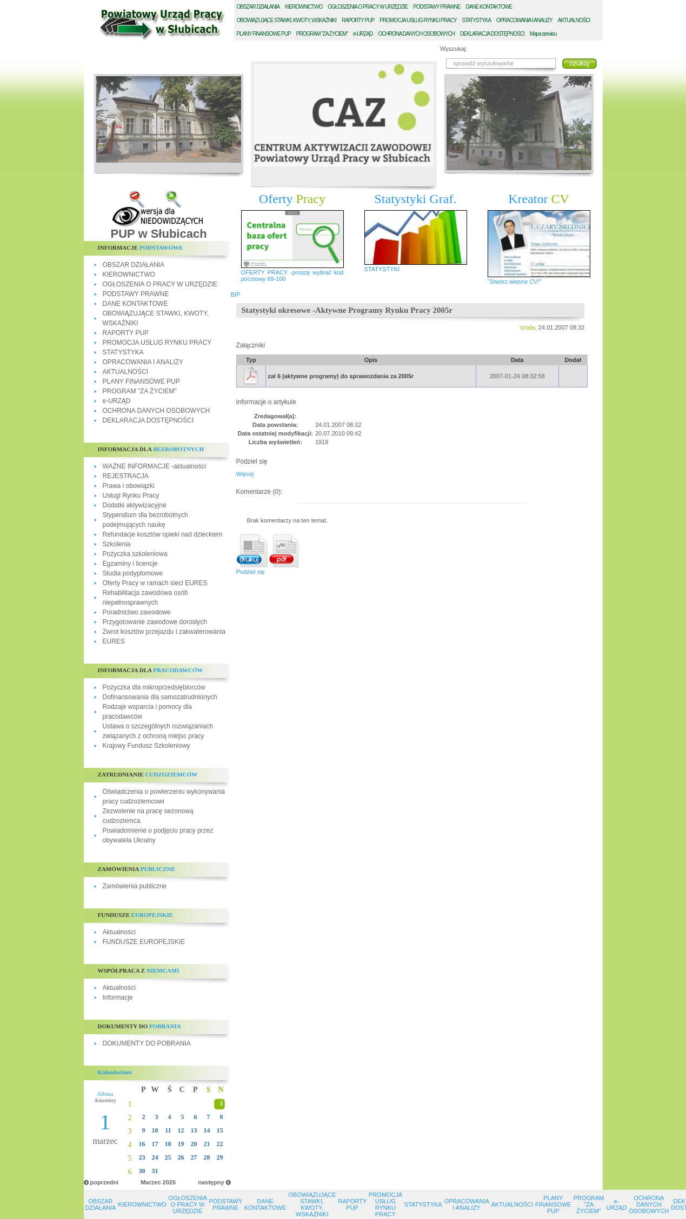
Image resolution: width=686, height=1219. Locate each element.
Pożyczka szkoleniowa (135, 554)
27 (194, 1157)
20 (194, 1144)
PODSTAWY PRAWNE (136, 294)
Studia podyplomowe (133, 573)
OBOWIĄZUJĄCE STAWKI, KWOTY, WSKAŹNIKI (312, 1204)
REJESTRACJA (126, 476)
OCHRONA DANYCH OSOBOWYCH (156, 410)
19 (181, 1144)
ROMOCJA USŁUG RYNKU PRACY (417, 20)
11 (168, 1130)
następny (211, 1182)
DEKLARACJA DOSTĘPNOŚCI (148, 420)
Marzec (151, 1182)
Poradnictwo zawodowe (137, 612)
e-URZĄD (117, 401)
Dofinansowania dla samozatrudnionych (160, 697)
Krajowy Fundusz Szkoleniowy (146, 745)
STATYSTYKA (123, 352)
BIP (236, 294)
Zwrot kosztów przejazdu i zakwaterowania (164, 631)
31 (155, 1171)
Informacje (118, 997)
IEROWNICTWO (303, 7)
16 (142, 1144)
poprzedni (104, 1182)
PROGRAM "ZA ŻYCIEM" (140, 391)
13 (194, 1130)
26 (181, 1157)
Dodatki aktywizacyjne (134, 505)
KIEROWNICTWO (129, 274)
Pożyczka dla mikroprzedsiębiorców (154, 687)
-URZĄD (362, 34)
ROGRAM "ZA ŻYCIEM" (322, 34)
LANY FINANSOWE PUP (264, 34)
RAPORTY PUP (126, 333)
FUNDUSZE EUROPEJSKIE (144, 942)
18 (168, 1144)
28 (207, 1157)
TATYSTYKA (476, 20)
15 (220, 1130)
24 (155, 1157)
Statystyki (416, 199)
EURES (114, 641)
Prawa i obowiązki (129, 486)
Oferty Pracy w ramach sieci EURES (155, 583)
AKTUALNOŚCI (126, 372)
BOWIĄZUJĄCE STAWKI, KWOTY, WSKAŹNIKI (287, 20)
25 (168, 1157)
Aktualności (119, 932)
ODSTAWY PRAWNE (436, 7)
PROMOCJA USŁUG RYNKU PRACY (157, 342)
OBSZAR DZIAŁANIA (134, 265)
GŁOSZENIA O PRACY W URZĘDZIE (368, 7)
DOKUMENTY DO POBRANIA (147, 1043)
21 (207, 1144)
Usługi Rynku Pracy (131, 495)
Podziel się (250, 571)
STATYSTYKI (382, 269)
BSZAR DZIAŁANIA (258, 7)
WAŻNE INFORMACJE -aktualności (155, 466)
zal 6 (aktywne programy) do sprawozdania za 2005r (341, 376)
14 (207, 1130)
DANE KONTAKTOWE (135, 303)
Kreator (538, 199)
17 (155, 1144)
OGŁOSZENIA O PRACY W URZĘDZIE (160, 284)
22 (220, 1144)
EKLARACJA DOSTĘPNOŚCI (492, 34)
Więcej (245, 474)
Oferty (292, 199)
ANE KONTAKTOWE (489, 7)
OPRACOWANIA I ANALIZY (143, 362)
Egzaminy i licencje (130, 563)
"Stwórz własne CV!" (515, 281)
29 (220, 1157)
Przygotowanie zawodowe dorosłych (155, 622)
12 (181, 1130)
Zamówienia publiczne (135, 886)
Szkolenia (117, 544)
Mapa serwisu (543, 34)
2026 (169, 1182)
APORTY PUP (358, 20)
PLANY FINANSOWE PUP (141, 381)
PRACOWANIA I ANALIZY (524, 20)
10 (155, 1130)
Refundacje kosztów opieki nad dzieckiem (163, 534)
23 (142, 1157)
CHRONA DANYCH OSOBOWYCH (416, 34)
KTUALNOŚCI (574, 20)
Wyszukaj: (453, 48)
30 (142, 1171)
